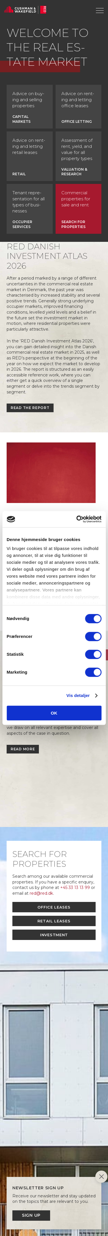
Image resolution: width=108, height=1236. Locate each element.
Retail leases (53, 921)
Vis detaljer (78, 695)
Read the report (30, 408)
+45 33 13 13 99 (75, 887)
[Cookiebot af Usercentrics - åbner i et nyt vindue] (76, 519)
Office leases (53, 907)
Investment (54, 934)
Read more (23, 749)
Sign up (31, 1215)
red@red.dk (41, 893)
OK (54, 713)
